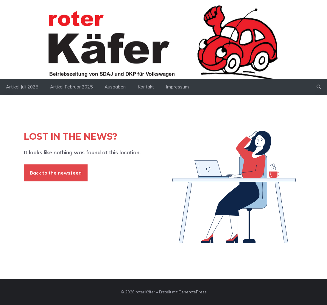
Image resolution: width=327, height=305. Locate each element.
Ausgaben (115, 87)
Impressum (177, 87)
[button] (319, 87)
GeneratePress (192, 292)
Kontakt (146, 87)
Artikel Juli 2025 (22, 87)
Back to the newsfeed (56, 173)
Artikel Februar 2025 (71, 87)
